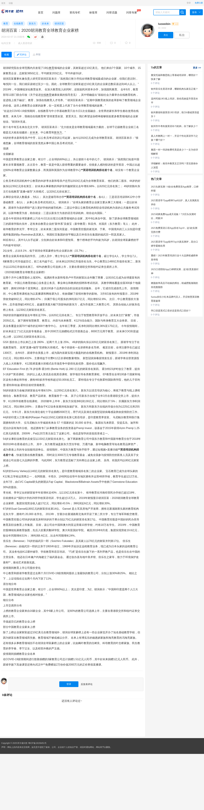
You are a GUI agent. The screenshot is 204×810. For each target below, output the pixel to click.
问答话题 (111, 12)
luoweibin (168, 24)
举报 (38, 54)
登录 (189, 3)
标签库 (93, 12)
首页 (3, 3)
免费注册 (199, 3)
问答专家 (131, 11)
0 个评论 (155, 83)
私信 (182, 35)
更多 (197, 67)
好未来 (45, 23)
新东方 (32, 23)
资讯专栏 (75, 12)
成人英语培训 (25, 43)
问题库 (56, 12)
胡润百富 (59, 23)
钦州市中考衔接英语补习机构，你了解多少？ (174, 126)
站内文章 (6, 43)
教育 (5, 23)
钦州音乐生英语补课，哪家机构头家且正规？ (174, 89)
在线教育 (18, 23)
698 (97, 43)
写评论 (22, 54)
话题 (11, 3)
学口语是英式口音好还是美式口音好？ (171, 310)
